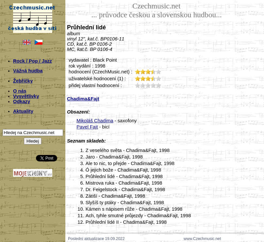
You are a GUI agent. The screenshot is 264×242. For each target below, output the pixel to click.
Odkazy (21, 101)
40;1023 (153, 85)
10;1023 (137, 85)
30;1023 (148, 85)
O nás (19, 91)
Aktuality (23, 111)
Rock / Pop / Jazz (32, 61)
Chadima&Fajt (83, 98)
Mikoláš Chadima (94, 120)
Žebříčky (23, 80)
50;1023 (158, 85)
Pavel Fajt (87, 126)
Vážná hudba (27, 70)
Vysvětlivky (26, 96)
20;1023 (142, 85)
